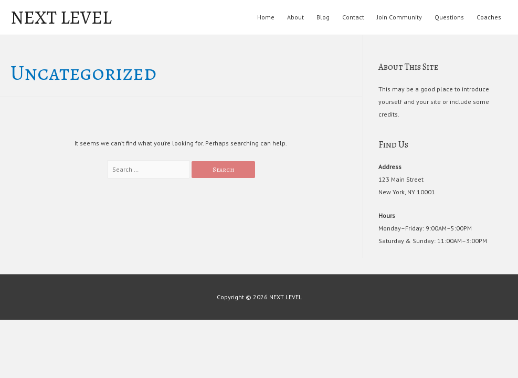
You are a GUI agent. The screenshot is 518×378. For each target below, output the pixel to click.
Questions (449, 17)
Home (265, 17)
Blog (323, 17)
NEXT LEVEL (61, 17)
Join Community (399, 17)
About (295, 17)
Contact (353, 17)
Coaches (489, 17)
